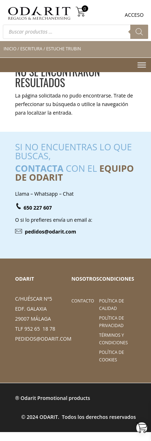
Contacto (82, 301)
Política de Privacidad (111, 321)
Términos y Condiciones (113, 338)
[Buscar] (139, 32)
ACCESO (134, 14)
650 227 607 (38, 207)
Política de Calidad (111, 304)
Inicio (10, 49)
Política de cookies (111, 355)
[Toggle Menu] (141, 64)
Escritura (31, 49)
